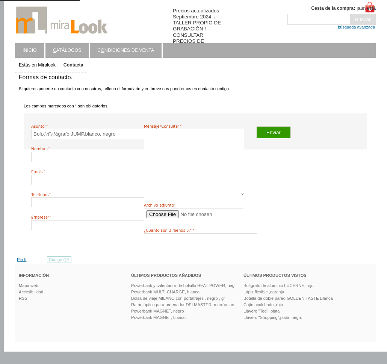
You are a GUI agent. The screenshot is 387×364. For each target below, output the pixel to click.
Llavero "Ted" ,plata (261, 323)
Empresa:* (41, 216)
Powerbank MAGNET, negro (157, 323)
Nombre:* (40, 148)
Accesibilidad (31, 304)
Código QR (59, 272)
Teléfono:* (41, 194)
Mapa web (28, 298)
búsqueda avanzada (356, 27)
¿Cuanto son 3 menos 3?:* (169, 242)
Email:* (38, 171)
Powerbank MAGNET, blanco (158, 330)
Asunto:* (39, 126)
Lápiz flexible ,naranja (263, 304)
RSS (23, 310)
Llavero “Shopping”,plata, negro (272, 330)
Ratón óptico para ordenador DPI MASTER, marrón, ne (182, 317)
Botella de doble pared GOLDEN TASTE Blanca (288, 310)
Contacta (73, 65)
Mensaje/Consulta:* (162, 126)
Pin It (22, 272)
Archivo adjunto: (159, 217)
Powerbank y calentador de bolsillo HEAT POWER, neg (182, 298)
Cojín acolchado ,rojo (263, 317)
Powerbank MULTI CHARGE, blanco (165, 304)
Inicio (30, 50)
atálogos (67, 50)
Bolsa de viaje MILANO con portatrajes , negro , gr (178, 310)
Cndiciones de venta (125, 50)
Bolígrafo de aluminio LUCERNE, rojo (278, 298)
